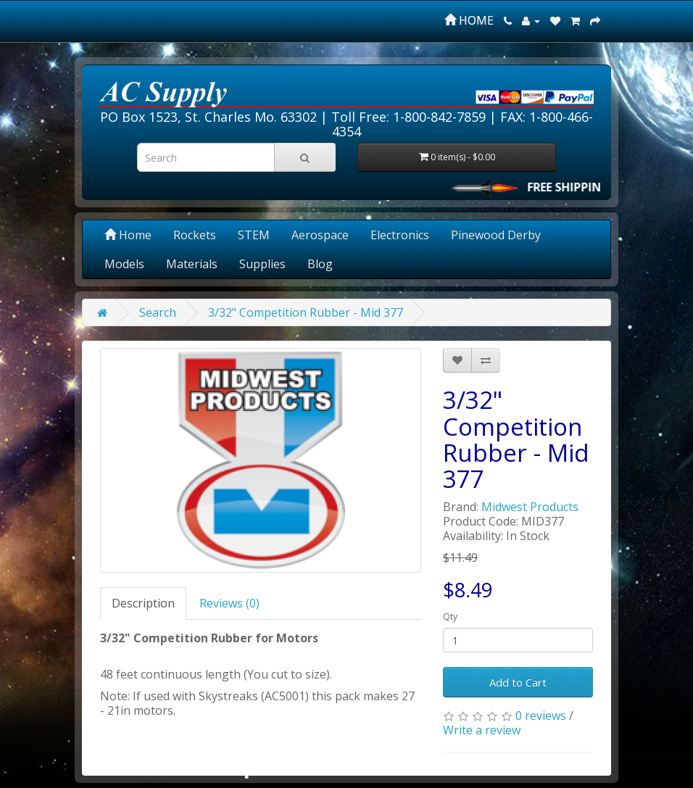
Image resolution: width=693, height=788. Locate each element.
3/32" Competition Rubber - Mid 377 (305, 312)
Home (128, 235)
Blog (320, 264)
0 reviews (540, 715)
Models (124, 264)
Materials (191, 264)
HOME (469, 20)
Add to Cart (518, 682)
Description (143, 603)
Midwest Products (529, 507)
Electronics (399, 235)
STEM (254, 235)
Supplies (262, 264)
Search (157, 312)
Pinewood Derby (496, 235)
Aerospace (320, 235)
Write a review (481, 730)
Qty (450, 616)
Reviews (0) (229, 603)
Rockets (194, 235)
